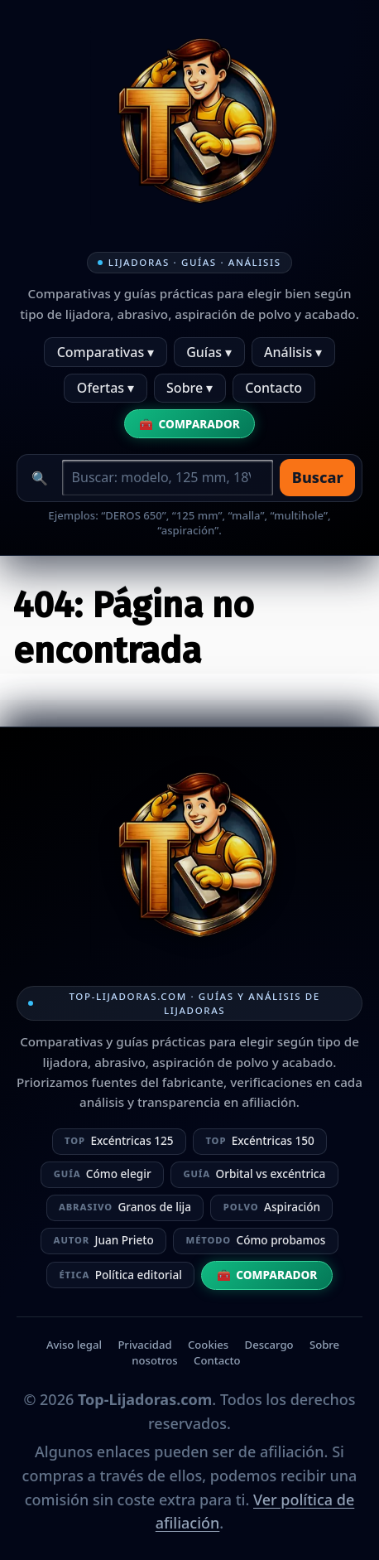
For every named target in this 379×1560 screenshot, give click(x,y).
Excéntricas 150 (259, 1140)
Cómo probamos (256, 1240)
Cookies (208, 1344)
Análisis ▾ (293, 352)
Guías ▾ (209, 352)
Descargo (269, 1344)
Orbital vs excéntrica (254, 1173)
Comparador (199, 424)
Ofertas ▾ (105, 388)
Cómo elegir (102, 1173)
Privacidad (144, 1344)
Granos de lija (125, 1207)
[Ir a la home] (189, 126)
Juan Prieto (104, 1240)
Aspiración (271, 1207)
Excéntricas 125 (119, 1140)
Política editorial (120, 1274)
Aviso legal (74, 1344)
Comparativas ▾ (106, 352)
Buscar (317, 477)
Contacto (273, 388)
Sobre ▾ (189, 388)
